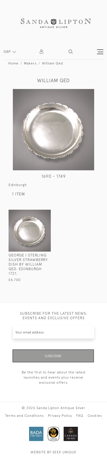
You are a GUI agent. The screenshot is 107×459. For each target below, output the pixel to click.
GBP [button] (7, 52)
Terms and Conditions (24, 416)
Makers (30, 63)
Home (13, 63)
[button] (71, 51)
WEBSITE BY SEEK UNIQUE (53, 452)
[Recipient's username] (53, 332)
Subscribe (53, 356)
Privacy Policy (60, 416)
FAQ (79, 416)
